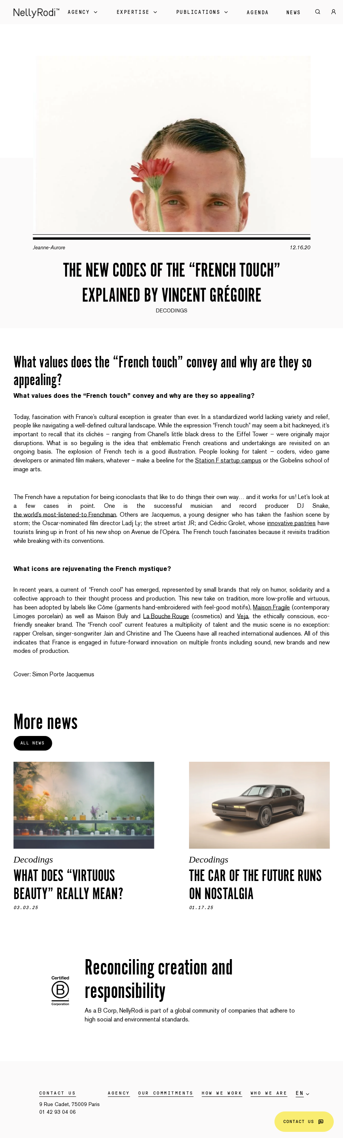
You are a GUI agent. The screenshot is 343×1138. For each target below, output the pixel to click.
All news (32, 743)
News (293, 12)
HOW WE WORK (222, 1093)
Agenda (258, 12)
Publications (203, 12)
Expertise (138, 12)
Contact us (304, 1121)
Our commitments (165, 1093)
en (300, 1093)
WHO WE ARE (269, 1093)
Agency (83, 12)
